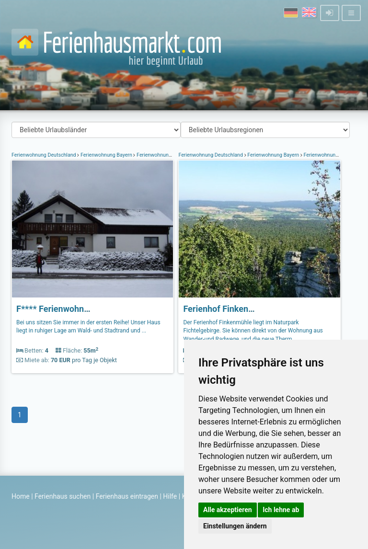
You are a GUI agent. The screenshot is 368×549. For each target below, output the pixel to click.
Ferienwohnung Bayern (106, 155)
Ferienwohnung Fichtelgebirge (170, 155)
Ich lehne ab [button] (281, 510)
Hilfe (170, 496)
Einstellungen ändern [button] (235, 526)
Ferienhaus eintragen (127, 496)
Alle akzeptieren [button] (227, 510)
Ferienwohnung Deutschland (44, 155)
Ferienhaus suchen (62, 496)
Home (21, 496)
